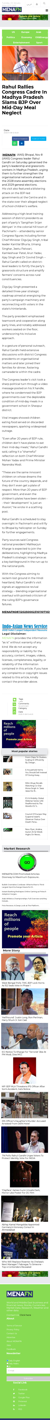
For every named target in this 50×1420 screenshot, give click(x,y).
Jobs (9, 1345)
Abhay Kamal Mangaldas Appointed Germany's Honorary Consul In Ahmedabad (20, 1227)
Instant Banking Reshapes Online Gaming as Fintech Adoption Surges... (24, 892)
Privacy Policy (13, 1329)
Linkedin (19, 1405)
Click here (25, 1315)
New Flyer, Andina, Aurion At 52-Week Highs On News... (33, 832)
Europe (25, 32)
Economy (26, 37)
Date (6, 130)
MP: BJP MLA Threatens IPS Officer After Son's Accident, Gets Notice (23, 1087)
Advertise (11, 1337)
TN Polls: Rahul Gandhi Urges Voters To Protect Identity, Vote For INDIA (22, 1156)
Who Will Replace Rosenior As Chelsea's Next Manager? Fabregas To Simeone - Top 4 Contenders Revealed (23, 1264)
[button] (37, 4)
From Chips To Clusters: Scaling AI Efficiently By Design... (36, 760)
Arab (38, 32)
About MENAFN (14, 1341)
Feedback (11, 1349)
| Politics (10, 37)
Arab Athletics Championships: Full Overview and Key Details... (24, 900)
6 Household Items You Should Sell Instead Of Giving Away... (36, 772)
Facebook (20, 1389)
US (10, 32)
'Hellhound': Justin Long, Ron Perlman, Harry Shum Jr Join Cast (22, 1018)
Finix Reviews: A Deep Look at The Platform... (21, 905)
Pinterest (20, 1401)
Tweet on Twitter (38, 139)
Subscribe (28, 1378)
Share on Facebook (20, 139)
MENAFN (9, 154)
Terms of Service (14, 1325)
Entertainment (17, 42)
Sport (37, 42)
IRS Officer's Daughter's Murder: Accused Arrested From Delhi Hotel (24, 1122)
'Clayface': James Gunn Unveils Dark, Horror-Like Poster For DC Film (21, 1191)
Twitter (19, 1393)
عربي (29, 4)
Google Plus (21, 1397)
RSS (17, 1409)
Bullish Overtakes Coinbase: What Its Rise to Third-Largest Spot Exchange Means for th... (23, 886)
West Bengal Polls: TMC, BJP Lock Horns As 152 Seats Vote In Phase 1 (23, 984)
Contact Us (12, 1333)
